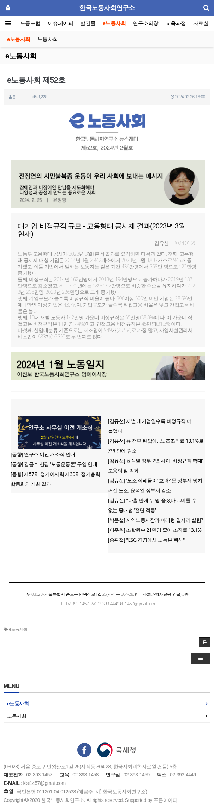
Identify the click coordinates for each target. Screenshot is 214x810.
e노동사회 (114, 23)
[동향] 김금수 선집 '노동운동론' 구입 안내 (54, 464)
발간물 (88, 23)
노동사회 (47, 39)
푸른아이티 (166, 800)
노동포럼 (30, 23)
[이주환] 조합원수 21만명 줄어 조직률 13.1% (155, 529)
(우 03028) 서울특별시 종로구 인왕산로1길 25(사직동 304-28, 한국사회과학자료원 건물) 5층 (106, 594)
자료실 (201, 23)
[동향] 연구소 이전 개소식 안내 (43, 454)
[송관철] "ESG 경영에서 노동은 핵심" (146, 539)
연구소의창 (146, 23)
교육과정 (176, 23)
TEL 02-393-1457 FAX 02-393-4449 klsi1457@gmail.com (107, 604)
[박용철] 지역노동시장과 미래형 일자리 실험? (155, 520)
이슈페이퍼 (60, 23)
